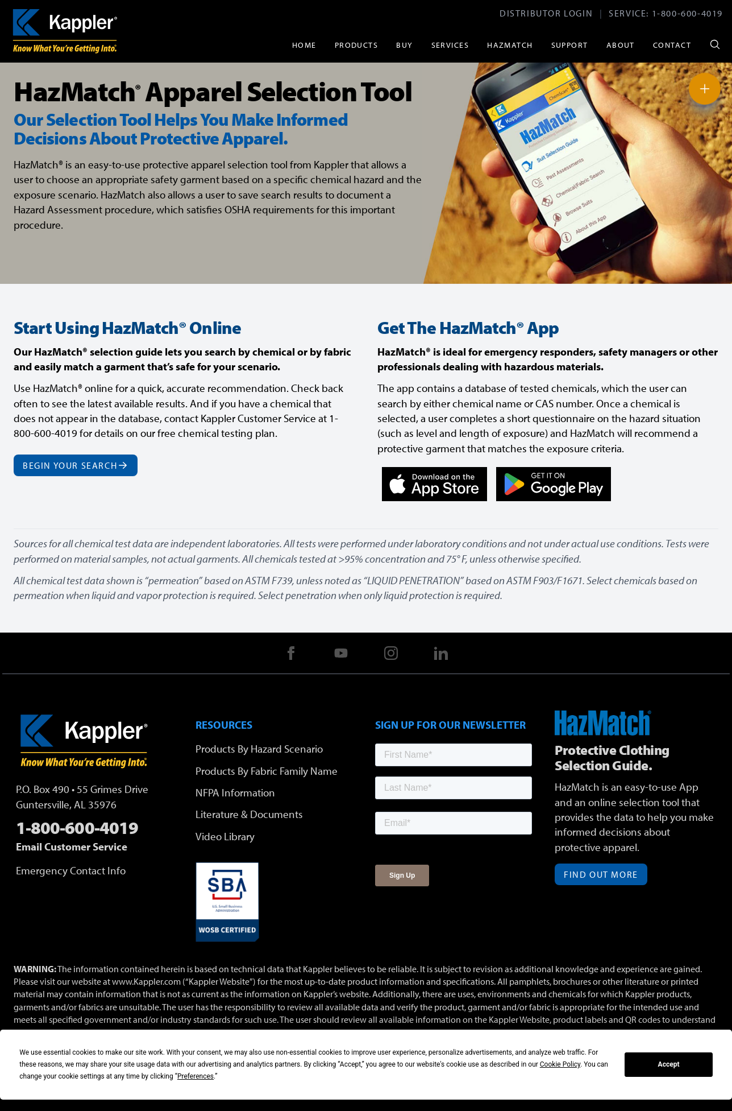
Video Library (225, 836)
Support (569, 44)
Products (357, 44)
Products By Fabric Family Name (267, 771)
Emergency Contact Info (71, 870)
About (620, 44)
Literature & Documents (249, 814)
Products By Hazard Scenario (259, 748)
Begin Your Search (75, 465)
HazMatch (510, 44)
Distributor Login (546, 13)
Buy (404, 44)
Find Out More (601, 874)
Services (450, 44)
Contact (672, 44)
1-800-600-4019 (687, 13)
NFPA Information (235, 792)
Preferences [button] (195, 1076)
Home (304, 44)
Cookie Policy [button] (560, 1064)
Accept (669, 1064)
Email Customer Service (71, 846)
